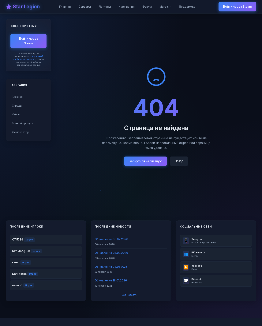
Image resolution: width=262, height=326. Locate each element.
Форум (147, 6)
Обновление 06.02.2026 (111, 239)
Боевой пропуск (22, 123)
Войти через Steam (237, 6)
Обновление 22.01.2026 (111, 266)
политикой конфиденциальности (28, 57)
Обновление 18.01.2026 (111, 280)
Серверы (85, 6)
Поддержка (187, 6)
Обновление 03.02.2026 (111, 252)
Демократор (20, 132)
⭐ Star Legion (23, 7)
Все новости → (131, 294)
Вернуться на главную (145, 161)
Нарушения (127, 6)
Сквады (17, 105)
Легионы (105, 6)
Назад (179, 161)
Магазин (165, 6)
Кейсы (16, 114)
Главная (65, 6)
